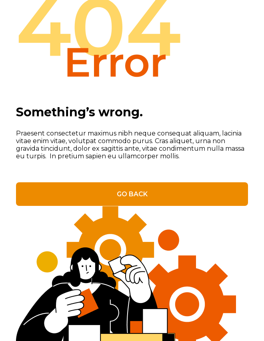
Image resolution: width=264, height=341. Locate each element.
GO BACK (132, 194)
